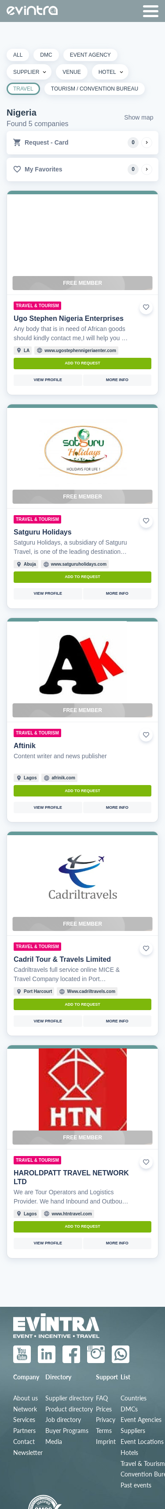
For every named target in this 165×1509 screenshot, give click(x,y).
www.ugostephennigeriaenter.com (80, 350)
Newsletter (28, 1452)
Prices (104, 1409)
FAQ (102, 1398)
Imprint (106, 1441)
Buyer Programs (66, 1430)
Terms (104, 1430)
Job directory (63, 1419)
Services (24, 1419)
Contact (24, 1441)
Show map (138, 117)
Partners (24, 1430)
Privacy (105, 1419)
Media (53, 1441)
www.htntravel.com (71, 1213)
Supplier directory (69, 1398)
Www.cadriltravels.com (91, 991)
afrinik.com (63, 777)
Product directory (69, 1409)
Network (25, 1409)
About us (25, 1398)
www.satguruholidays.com (78, 564)
